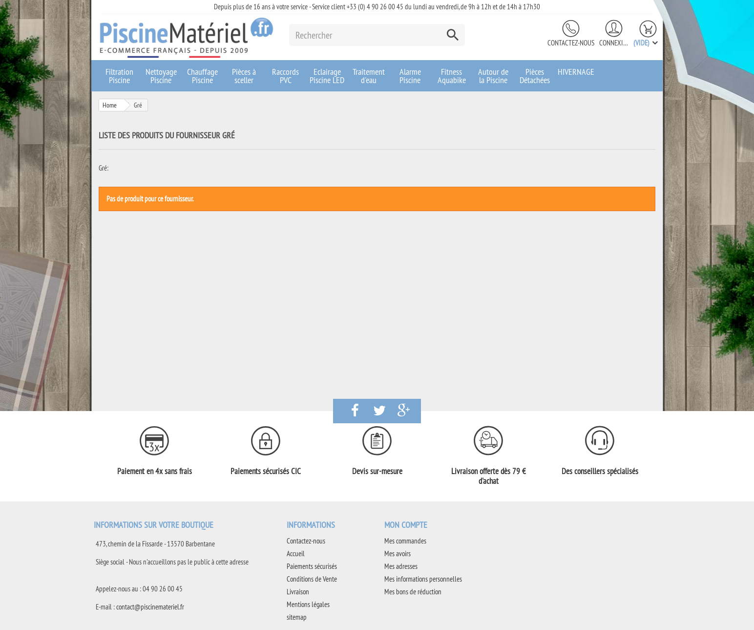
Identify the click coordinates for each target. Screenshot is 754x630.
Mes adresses (401, 566)
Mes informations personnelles (423, 579)
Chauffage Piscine (202, 76)
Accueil (296, 553)
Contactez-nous (570, 42)
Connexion (613, 42)
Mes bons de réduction (412, 591)
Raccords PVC (285, 76)
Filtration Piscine (119, 76)
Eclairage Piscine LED (327, 76)
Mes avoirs (397, 553)
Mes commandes (405, 540)
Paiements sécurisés (312, 566)
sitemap (297, 617)
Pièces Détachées (535, 76)
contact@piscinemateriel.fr (150, 606)
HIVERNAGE (576, 71)
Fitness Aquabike (452, 76)
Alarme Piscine (410, 76)
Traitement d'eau (369, 76)
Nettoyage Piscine (161, 76)
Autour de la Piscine (493, 76)
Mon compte (405, 524)
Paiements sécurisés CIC (265, 471)
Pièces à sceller (244, 76)
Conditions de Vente (312, 579)
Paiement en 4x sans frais (154, 471)
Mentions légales (308, 604)
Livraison (298, 591)
